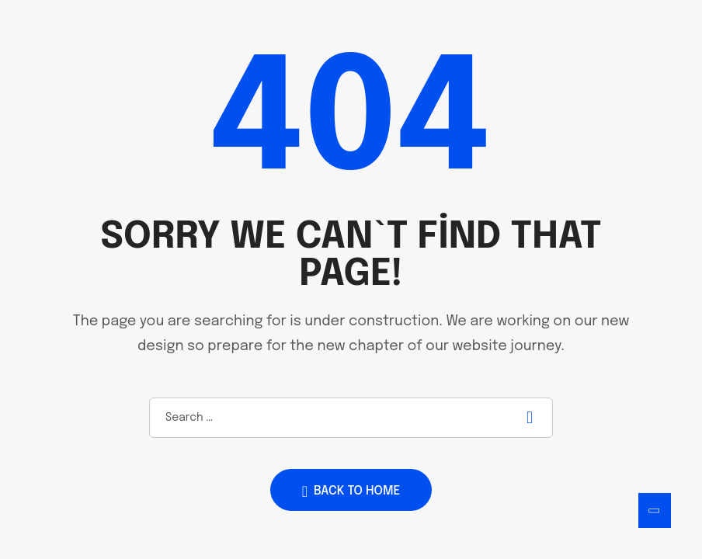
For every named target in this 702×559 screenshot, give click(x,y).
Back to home (351, 491)
